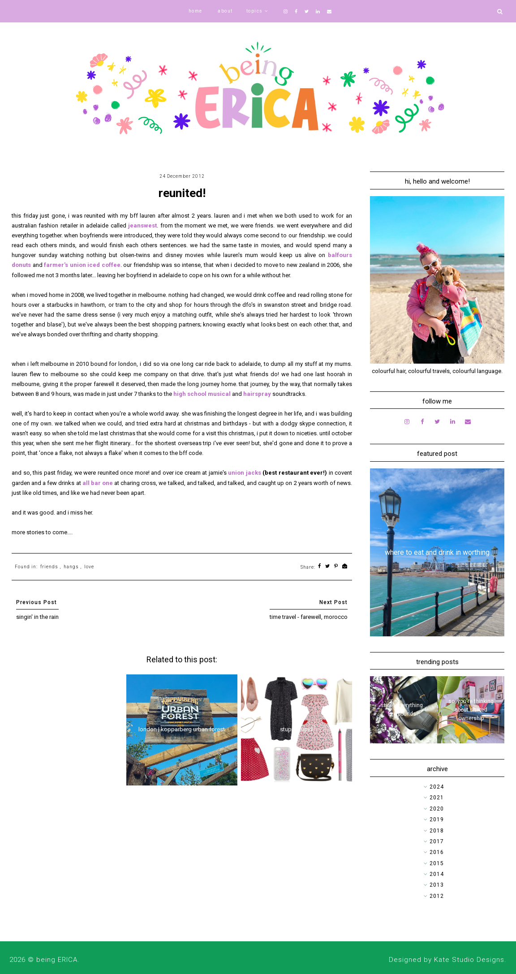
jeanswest (142, 225)
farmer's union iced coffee (82, 265)
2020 (437, 809)
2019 (437, 819)
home (195, 11)
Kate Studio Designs (469, 960)
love (89, 566)
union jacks (244, 472)
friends (49, 566)
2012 (437, 896)
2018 (437, 831)
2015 (437, 863)
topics (254, 11)
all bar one (97, 483)
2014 (437, 874)
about (225, 11)
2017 (437, 841)
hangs (71, 566)
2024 (437, 787)
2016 (437, 852)
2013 (437, 885)
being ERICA (56, 960)
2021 (437, 797)
